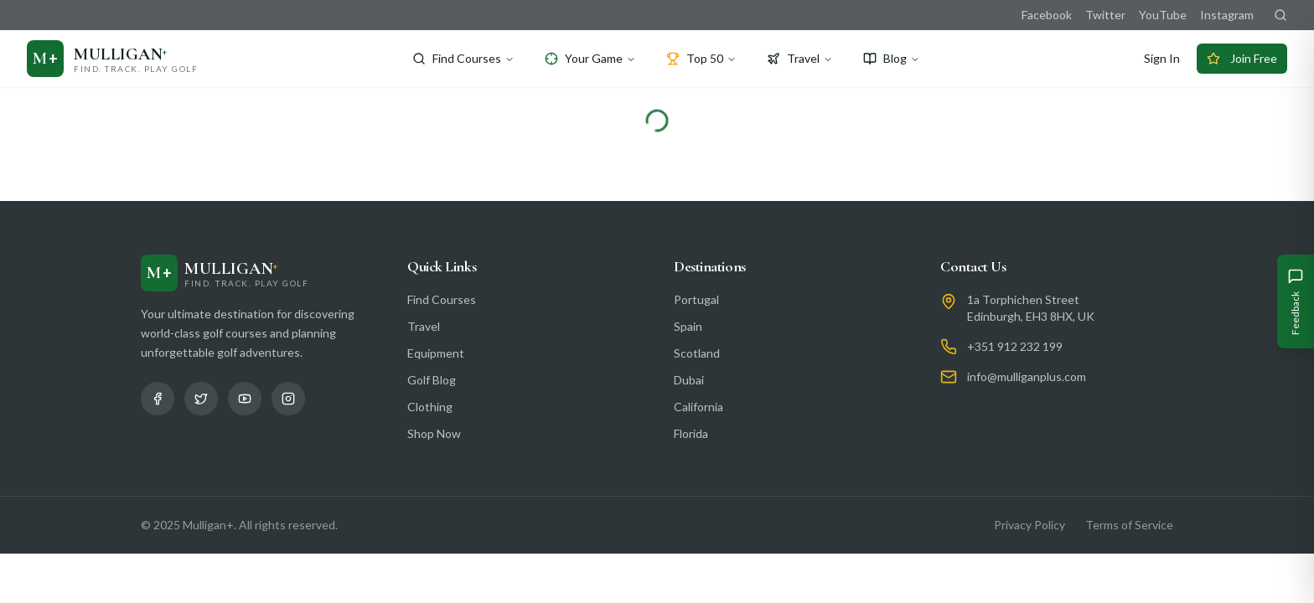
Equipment (435, 353)
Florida (691, 433)
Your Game (590, 58)
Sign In (1162, 58)
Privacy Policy (1029, 525)
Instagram (1227, 15)
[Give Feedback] (1295, 301)
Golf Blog (431, 380)
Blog (891, 58)
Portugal (696, 299)
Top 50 (701, 58)
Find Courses (463, 58)
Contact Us (973, 266)
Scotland (697, 353)
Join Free (1242, 58)
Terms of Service (1129, 525)
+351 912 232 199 (1015, 346)
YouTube (1163, 15)
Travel (800, 58)
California (698, 406)
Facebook (1047, 15)
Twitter (1105, 15)
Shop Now (434, 433)
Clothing (430, 406)
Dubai (689, 380)
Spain (688, 326)
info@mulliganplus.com (1026, 376)
